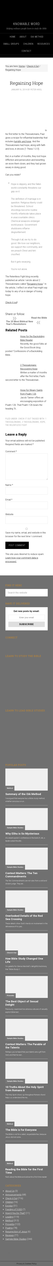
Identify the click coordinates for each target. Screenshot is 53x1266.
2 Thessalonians (30, 422)
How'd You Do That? (15, 1213)
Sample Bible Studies (15, 828)
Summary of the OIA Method (23, 794)
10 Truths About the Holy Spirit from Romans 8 (24, 1088)
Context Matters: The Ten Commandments (21, 874)
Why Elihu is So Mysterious (22, 833)
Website (9, 514)
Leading (9, 1217)
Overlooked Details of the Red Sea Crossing (24, 917)
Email (8, 499)
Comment (11, 451)
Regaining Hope (35, 284)
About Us (9, 1191)
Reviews (9, 1235)
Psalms (9, 1228)
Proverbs (10, 996)
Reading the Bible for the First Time (24, 1171)
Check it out (11, 302)
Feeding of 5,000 (13, 1209)
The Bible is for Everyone (21, 1129)
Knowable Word (26, 24)
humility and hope (22, 141)
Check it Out (24, 419)
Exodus (9, 1205)
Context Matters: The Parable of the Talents (25, 1046)
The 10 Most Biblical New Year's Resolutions (19, 322)
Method (10, 788)
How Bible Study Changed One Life (24, 960)
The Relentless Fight (16, 425)
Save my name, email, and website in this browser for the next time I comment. (25, 534)
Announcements (13, 1194)
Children (9, 1202)
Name (9, 485)
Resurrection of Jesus (16, 1231)
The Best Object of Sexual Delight (21, 1003)
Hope (42, 422)
